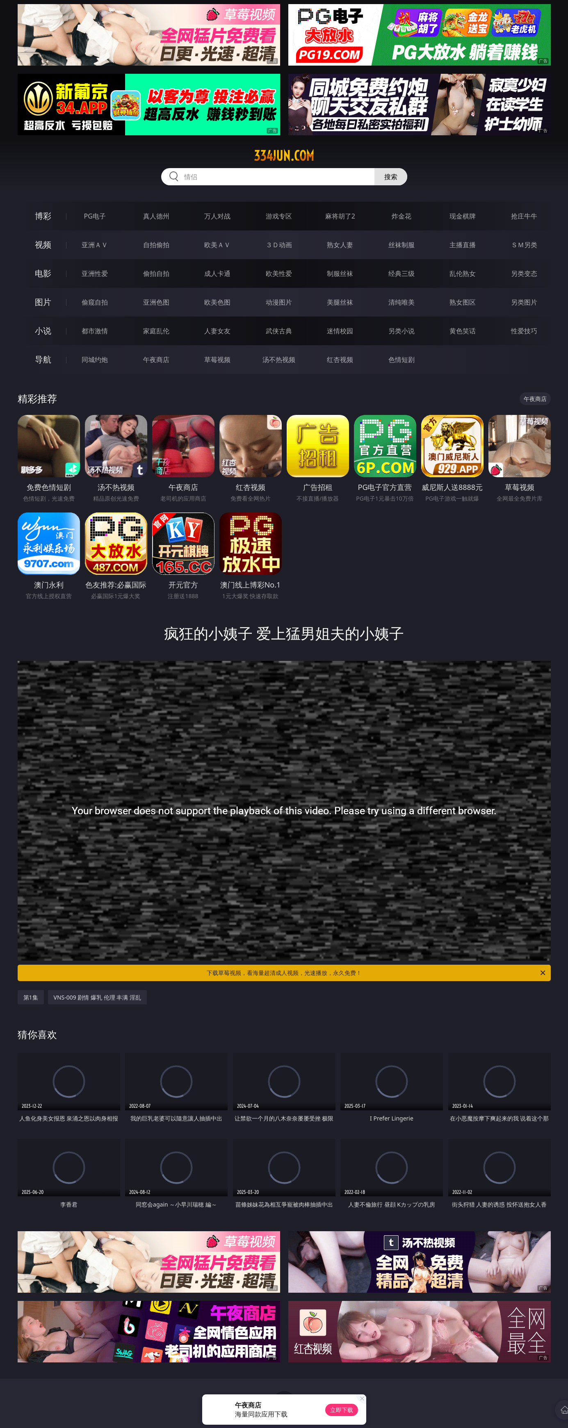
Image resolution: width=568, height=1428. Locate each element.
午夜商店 (156, 359)
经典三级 (401, 273)
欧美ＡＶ (217, 244)
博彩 (43, 215)
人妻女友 (217, 330)
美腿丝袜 (340, 302)
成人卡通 (217, 273)
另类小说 (401, 330)
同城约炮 (95, 359)
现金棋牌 (462, 216)
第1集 (30, 997)
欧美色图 (217, 302)
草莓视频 (217, 359)
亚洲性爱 (95, 273)
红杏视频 (340, 359)
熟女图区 (462, 302)
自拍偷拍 (156, 244)
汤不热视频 (278, 359)
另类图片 (524, 302)
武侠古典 (279, 330)
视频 (43, 244)
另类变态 (524, 273)
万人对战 (217, 216)
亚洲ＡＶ (95, 244)
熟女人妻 (340, 244)
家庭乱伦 (156, 330)
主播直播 (462, 244)
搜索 (390, 176)
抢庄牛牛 (524, 216)
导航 (43, 359)
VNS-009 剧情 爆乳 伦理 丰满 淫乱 (97, 997)
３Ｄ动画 (279, 244)
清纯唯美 (401, 302)
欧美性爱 (279, 273)
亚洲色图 (156, 302)
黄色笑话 (462, 330)
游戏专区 (279, 216)
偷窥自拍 (95, 302)
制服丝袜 (340, 273)
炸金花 (401, 216)
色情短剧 (401, 359)
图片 (43, 301)
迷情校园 (340, 330)
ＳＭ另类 (524, 244)
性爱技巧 (524, 330)
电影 (43, 273)
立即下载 (341, 1410)
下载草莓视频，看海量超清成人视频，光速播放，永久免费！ (377, 973)
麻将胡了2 (340, 216)
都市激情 (95, 330)
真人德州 (156, 216)
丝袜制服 (401, 244)
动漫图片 (279, 302)
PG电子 (95, 216)
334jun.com (284, 156)
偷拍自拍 (156, 273)
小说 (43, 330)
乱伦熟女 (462, 273)
